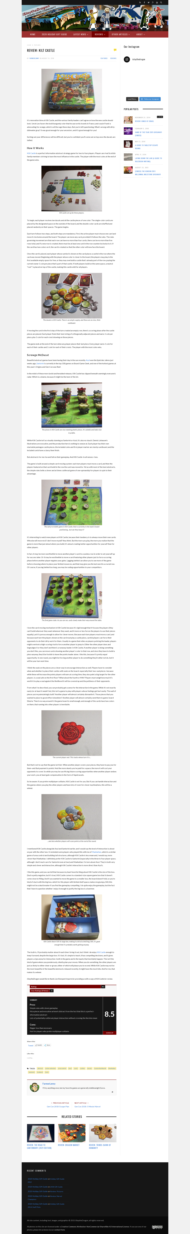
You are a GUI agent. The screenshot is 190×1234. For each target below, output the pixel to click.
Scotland (40, 1072)
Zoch (46, 1072)
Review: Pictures (56, 1191)
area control (62, 1068)
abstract (40, 1068)
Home (32, 34)
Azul (88, 360)
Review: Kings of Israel (144, 121)
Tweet (30, 1045)
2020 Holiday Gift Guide (54, 34)
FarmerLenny (34, 58)
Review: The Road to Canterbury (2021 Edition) (39, 1146)
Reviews (99, 34)
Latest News (79, 34)
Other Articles (120, 34)
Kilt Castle (31, 153)
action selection (50, 1068)
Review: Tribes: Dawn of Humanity (100, 1146)
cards (76, 1068)
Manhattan (96, 852)
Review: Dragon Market (69, 1145)
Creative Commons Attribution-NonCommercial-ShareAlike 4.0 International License (95, 1226)
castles (82, 1068)
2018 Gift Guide (56, 1187)
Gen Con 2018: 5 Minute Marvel (87, 1106)
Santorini (40, 363)
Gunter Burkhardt (100, 1068)
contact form (59, 1230)
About (139, 34)
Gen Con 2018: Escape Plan (58, 1106)
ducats (89, 1068)
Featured (104, 58)
